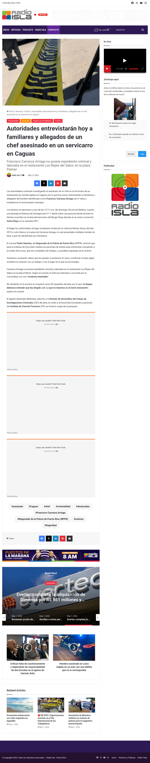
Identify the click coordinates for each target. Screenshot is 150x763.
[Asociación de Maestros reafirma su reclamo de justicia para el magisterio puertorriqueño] (82, 705)
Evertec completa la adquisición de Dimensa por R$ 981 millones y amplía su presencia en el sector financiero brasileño (51, 602)
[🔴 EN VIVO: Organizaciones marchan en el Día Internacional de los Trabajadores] (51, 705)
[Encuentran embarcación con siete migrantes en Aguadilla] (20, 705)
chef (47, 506)
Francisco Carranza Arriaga (51, 512)
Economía (51, 583)
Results (131, 154)
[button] (125, 109)
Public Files (142, 758)
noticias (79, 519)
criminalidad (63, 506)
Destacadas (13, 121)
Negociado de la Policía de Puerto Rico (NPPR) (43, 519)
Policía (27, 111)
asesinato (18, 506)
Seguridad (51, 525)
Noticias (16, 30)
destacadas (83, 506)
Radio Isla (40, 30)
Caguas (34, 506)
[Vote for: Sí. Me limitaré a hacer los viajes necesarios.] (125, 113)
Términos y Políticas (126, 758)
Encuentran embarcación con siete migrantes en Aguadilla (18, 718)
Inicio (6, 30)
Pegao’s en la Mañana (42, 121)
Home (10, 111)
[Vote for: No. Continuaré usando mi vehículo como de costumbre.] (125, 135)
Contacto (53, 30)
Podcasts (28, 30)
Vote (142, 154)
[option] (51, 596)
